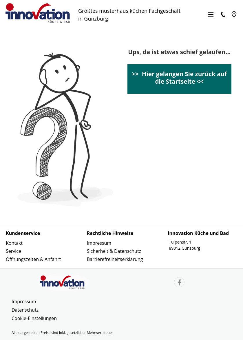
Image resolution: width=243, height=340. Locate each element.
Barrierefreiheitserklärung (115, 259)
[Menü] (210, 14)
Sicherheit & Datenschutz (114, 251)
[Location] (234, 14)
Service (13, 251)
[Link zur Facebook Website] (179, 283)
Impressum (99, 243)
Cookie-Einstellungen (34, 318)
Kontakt (14, 243)
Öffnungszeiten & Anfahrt (33, 259)
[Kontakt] (223, 14)
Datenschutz (25, 310)
